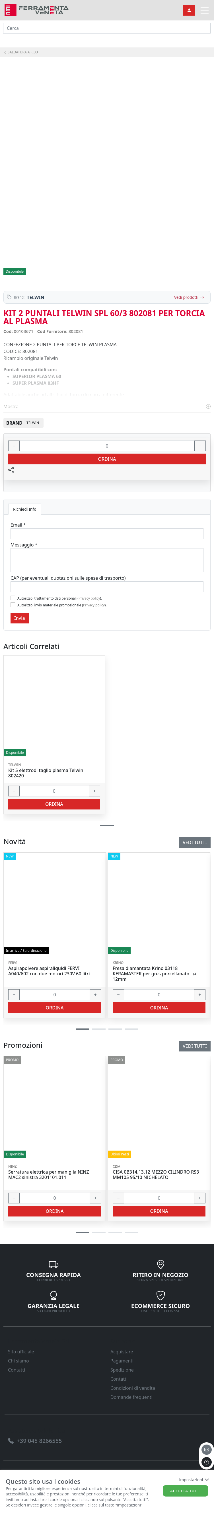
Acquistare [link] (121, 1352)
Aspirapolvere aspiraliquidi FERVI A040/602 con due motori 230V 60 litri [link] (49, 971)
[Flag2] (13, 604)
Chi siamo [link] (18, 1361)
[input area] (107, 28)
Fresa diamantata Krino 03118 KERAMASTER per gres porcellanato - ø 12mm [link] (154, 974)
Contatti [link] (16, 1370)
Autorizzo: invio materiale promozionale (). (62, 605)
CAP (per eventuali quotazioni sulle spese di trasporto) (68, 578)
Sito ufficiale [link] (21, 1352)
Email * (18, 525)
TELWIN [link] (35, 297)
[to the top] (206, 1462)
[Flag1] (13, 598)
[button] (82, 1232)
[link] (36, 9)
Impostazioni (193, 1479)
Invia (19, 618)
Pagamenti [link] (121, 1361)
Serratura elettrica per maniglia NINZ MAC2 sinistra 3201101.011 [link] (48, 1174)
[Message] (107, 560)
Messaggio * (24, 545)
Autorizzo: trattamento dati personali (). (59, 598)
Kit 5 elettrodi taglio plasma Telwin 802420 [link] (45, 773)
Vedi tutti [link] (195, 1046)
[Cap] (107, 586)
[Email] (107, 533)
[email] (206, 1450)
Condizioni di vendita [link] (132, 1388)
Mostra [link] (107, 406)
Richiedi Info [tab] (24, 509)
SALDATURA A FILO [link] (20, 52)
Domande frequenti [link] (131, 1397)
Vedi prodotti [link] (189, 297)
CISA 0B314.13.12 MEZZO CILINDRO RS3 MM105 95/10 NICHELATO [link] (156, 1174)
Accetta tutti (185, 1490)
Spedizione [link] (122, 1370)
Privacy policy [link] (89, 598)
